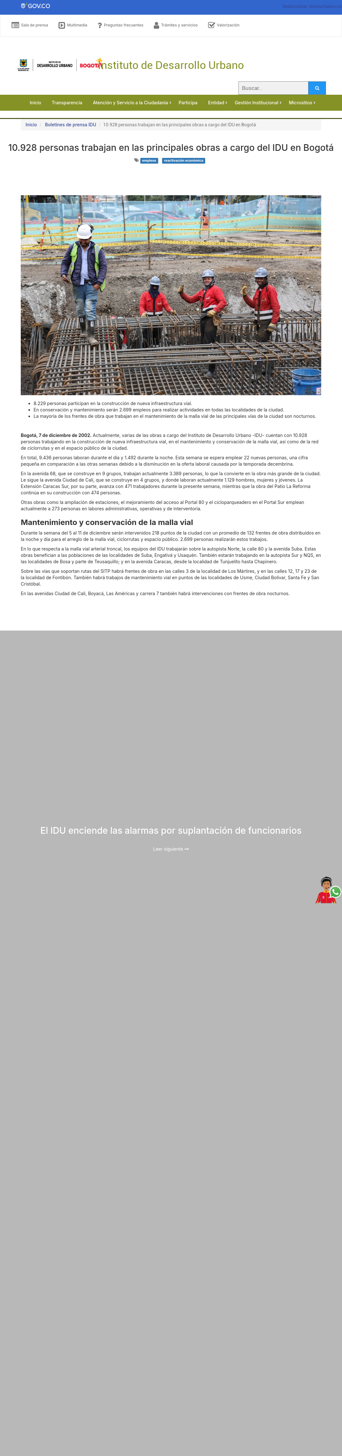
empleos (149, 161)
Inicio (31, 124)
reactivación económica (183, 161)
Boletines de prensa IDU (70, 124)
